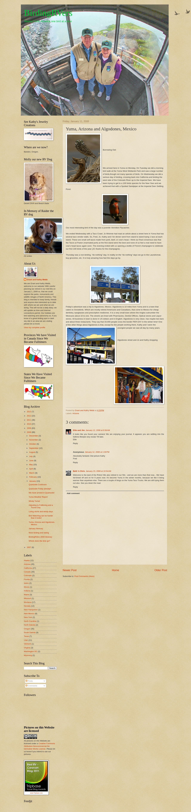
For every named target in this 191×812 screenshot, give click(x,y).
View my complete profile (34, 327)
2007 (29, 547)
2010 (29, 424)
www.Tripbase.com (36, 793)
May (31, 464)
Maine (26, 594)
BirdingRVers (48, 13)
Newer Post (70, 570)
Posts (29, 681)
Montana (27, 602)
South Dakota (30, 632)
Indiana (27, 591)
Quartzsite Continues (38, 484)
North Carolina (30, 621)
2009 (29, 428)
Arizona (75, 413)
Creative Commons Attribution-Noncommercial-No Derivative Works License (39, 746)
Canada (27, 572)
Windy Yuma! (34, 501)
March (32, 473)
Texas (26, 636)
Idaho (26, 583)
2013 (29, 411)
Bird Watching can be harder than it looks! (41, 517)
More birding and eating (39, 533)
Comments (31, 686)
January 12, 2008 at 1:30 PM (97, 452)
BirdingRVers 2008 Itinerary (40, 537)
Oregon (27, 629)
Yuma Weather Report (38, 497)
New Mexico (29, 613)
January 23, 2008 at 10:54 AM (98, 471)
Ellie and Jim (79, 430)
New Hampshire (31, 610)
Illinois (26, 587)
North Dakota (29, 625)
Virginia (27, 648)
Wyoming (28, 655)
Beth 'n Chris (79, 471)
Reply (75, 443)
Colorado (28, 575)
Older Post (160, 570)
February (33, 477)
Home (115, 570)
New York (28, 617)
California (28, 568)
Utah (26, 640)
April (31, 469)
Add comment (73, 493)
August (32, 452)
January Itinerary (36, 528)
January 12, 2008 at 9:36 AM (98, 430)
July (31, 456)
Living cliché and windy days (41, 511)
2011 (29, 420)
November (33, 440)
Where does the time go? (39, 541)
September (34, 448)
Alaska (27, 560)
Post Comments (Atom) (84, 576)
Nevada (27, 606)
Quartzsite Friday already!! (40, 489)
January (32, 481)
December (33, 436)
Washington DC (30, 651)
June (31, 460)
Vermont (27, 644)
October (32, 444)
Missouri (27, 598)
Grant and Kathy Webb (37, 279)
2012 (29, 416)
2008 (29, 432)
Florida (27, 579)
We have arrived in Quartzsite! (41, 493)
